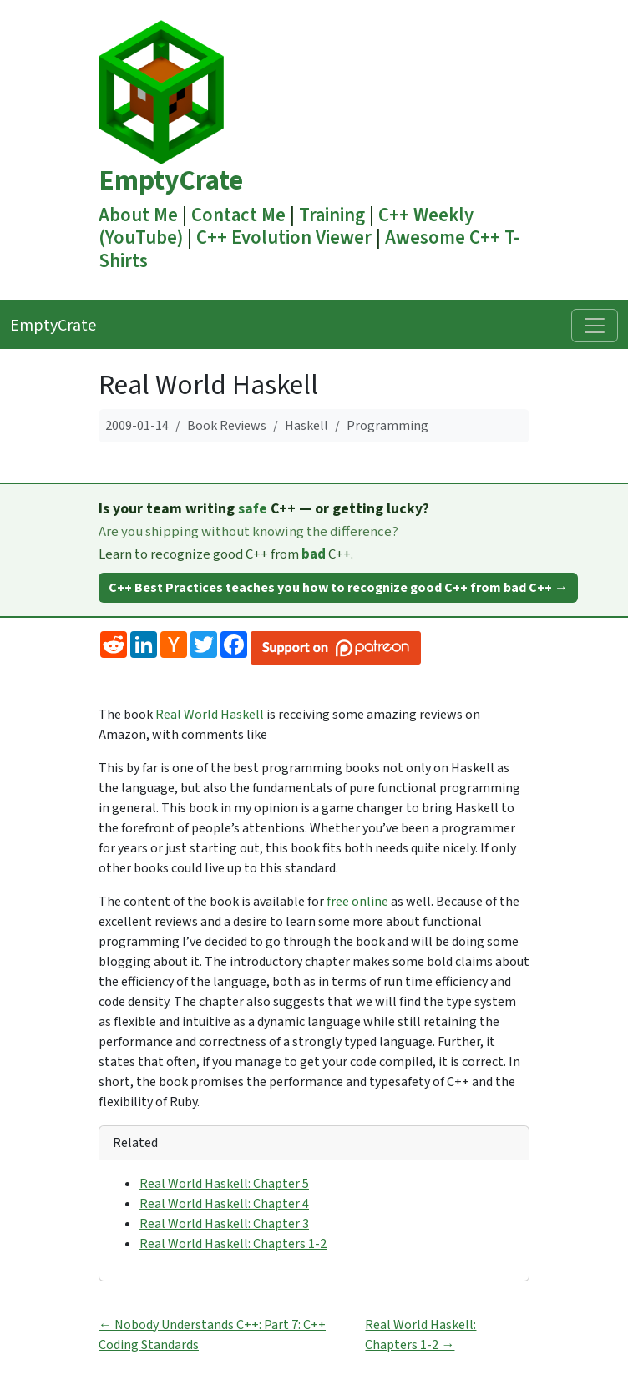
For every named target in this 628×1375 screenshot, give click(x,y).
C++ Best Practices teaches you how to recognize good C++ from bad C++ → (338, 588)
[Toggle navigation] (594, 325)
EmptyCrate (171, 180)
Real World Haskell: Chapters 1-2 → (420, 1335)
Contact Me (238, 215)
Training (332, 215)
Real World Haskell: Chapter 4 (224, 1204)
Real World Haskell (209, 714)
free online (357, 901)
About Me (138, 215)
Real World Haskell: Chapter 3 (224, 1224)
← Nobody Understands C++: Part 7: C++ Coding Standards (212, 1335)
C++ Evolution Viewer (284, 238)
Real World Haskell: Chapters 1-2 (233, 1244)
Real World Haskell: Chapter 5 (224, 1184)
